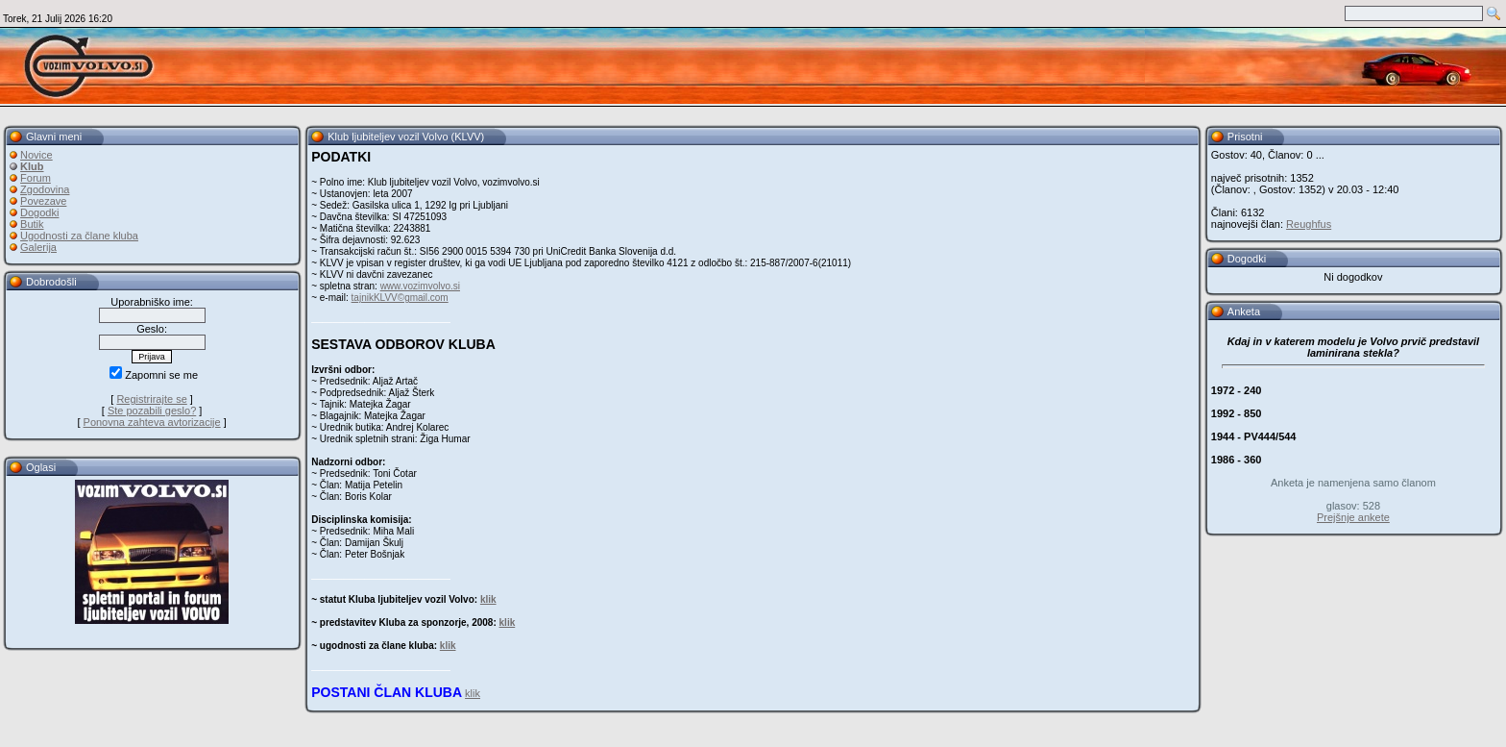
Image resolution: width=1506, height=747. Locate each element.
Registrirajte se (151, 399)
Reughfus (1308, 224)
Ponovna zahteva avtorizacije (152, 422)
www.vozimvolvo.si (420, 286)
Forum (35, 178)
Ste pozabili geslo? (152, 410)
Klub (31, 166)
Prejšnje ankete (1353, 517)
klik (488, 599)
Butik (31, 224)
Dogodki (39, 212)
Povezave (43, 201)
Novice (36, 155)
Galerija (38, 247)
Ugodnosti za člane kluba (79, 235)
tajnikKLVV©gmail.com (400, 297)
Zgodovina (44, 189)
